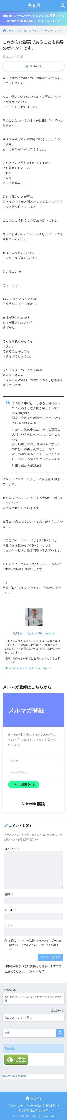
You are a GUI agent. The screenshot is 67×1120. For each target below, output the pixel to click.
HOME (33, 1098)
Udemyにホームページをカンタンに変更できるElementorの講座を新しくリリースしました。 (33, 18)
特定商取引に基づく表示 (33, 1110)
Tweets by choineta (15, 1076)
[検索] (60, 1033)
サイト (8, 925)
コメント (11, 848)
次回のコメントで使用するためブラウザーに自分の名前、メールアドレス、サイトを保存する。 (35, 944)
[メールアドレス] (33, 772)
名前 (9, 894)
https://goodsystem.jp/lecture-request (28, 668)
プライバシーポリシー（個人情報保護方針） (33, 1105)
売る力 (34, 5)
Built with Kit (33, 804)
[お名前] (33, 760)
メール (10, 909)
